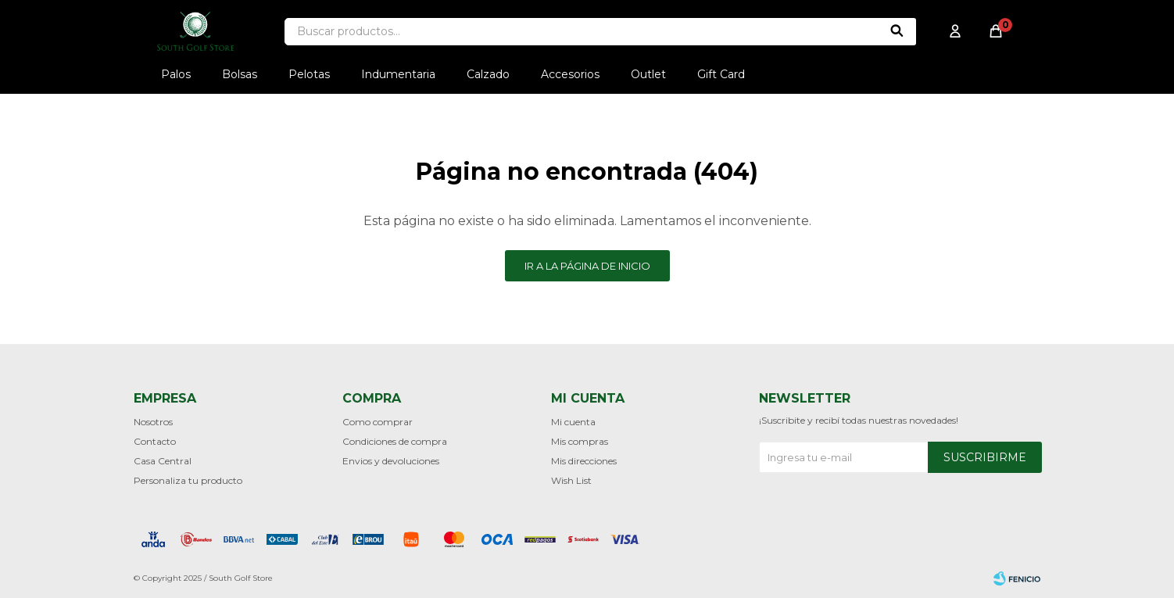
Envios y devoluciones (390, 461)
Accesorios (570, 74)
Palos (176, 74)
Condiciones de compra (394, 441)
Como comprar (377, 422)
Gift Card (721, 74)
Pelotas (309, 74)
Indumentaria (398, 74)
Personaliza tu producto (188, 480)
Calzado (488, 74)
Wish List (571, 480)
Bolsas (239, 74)
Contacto (155, 441)
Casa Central (162, 461)
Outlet (648, 74)
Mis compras (579, 441)
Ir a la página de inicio (587, 266)
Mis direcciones (584, 461)
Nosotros (153, 422)
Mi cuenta (573, 422)
